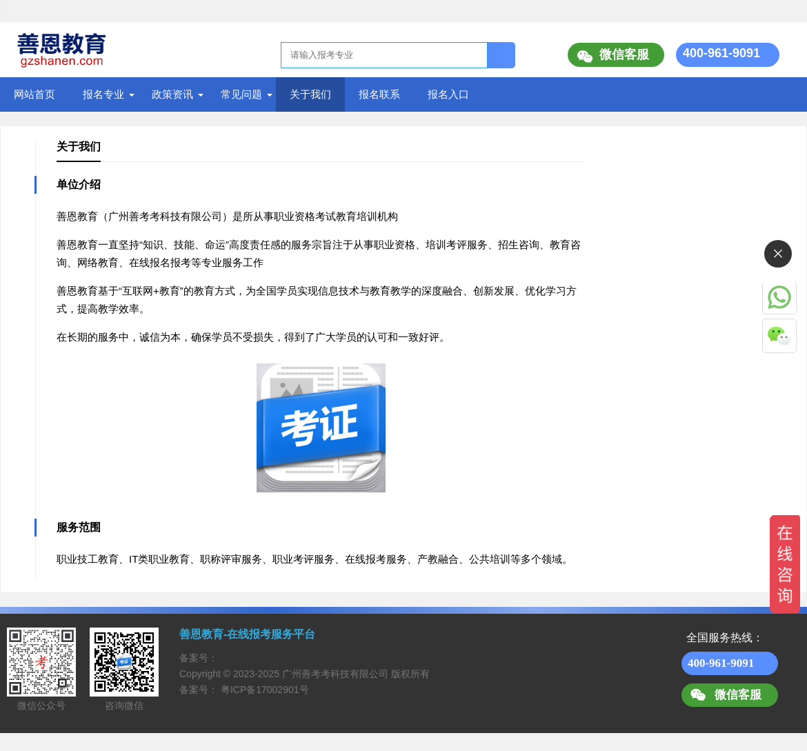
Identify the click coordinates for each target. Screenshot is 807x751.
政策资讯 (172, 94)
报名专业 (103, 94)
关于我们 (310, 94)
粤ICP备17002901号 (265, 689)
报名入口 (448, 94)
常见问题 (241, 94)
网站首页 (34, 94)
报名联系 (379, 94)
